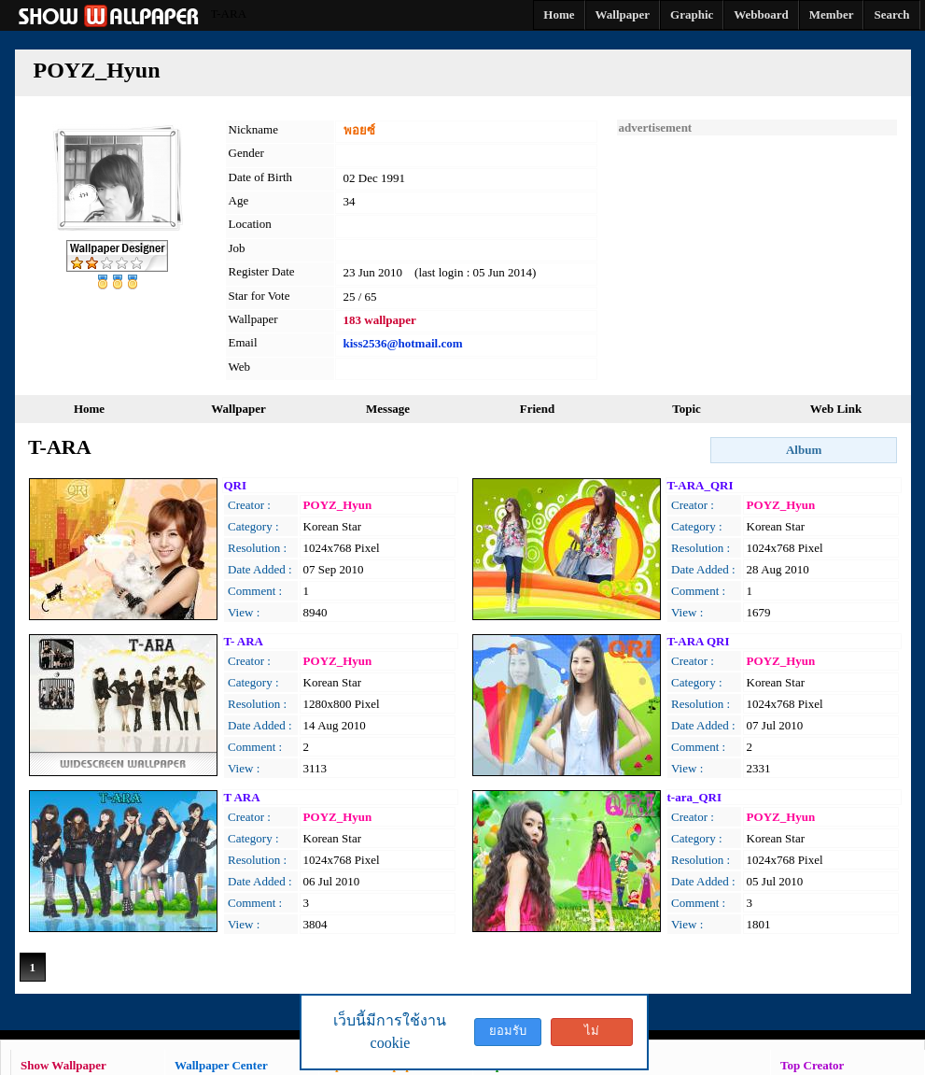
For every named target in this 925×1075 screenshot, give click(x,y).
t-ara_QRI (694, 797)
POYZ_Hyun (337, 505)
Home (89, 409)
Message (388, 409)
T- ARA (244, 641)
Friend (537, 409)
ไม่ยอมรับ (591, 1035)
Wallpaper (238, 409)
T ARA (242, 797)
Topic (686, 409)
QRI (235, 485)
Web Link (836, 409)
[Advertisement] (757, 252)
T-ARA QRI (698, 641)
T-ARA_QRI (700, 485)
